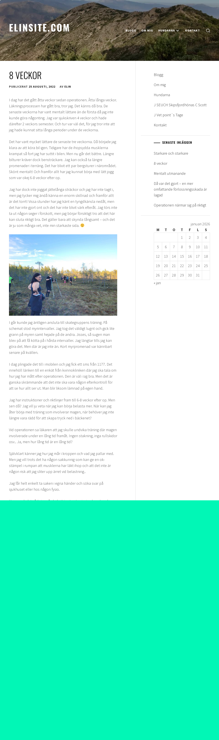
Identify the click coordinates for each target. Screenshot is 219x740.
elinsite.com (39, 27)
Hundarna (168, 30)
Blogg (131, 30)
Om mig (147, 30)
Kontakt (192, 30)
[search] (208, 30)
